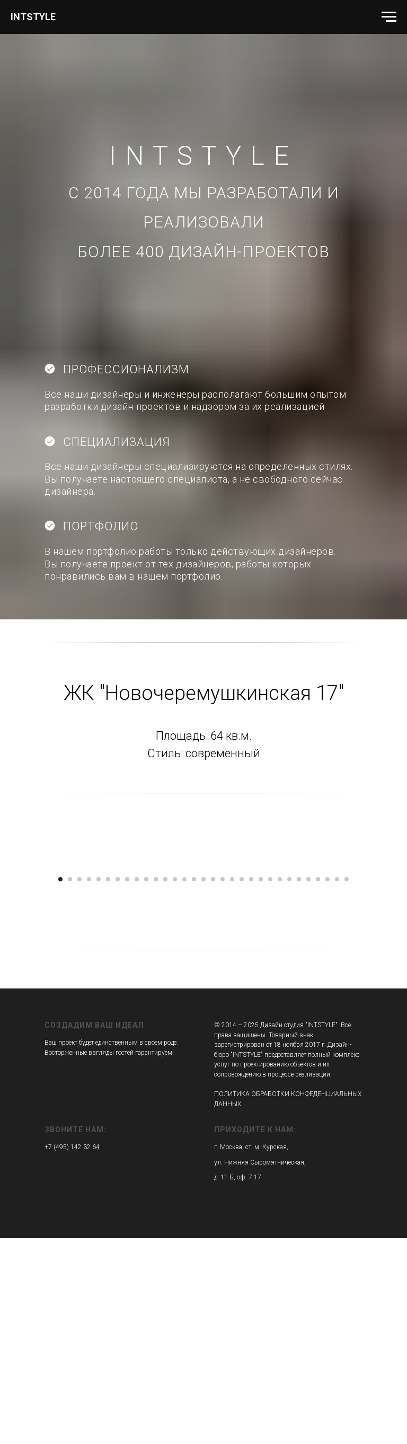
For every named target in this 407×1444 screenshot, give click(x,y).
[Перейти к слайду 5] (98, 1085)
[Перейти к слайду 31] (346, 1085)
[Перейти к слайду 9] (137, 1085)
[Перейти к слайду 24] (280, 1085)
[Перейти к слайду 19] (232, 1085)
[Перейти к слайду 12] (165, 1085)
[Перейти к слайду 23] (270, 1085)
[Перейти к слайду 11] (156, 1085)
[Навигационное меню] (389, 17)
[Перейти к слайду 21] (251, 1085)
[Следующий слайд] (385, 966)
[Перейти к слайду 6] (108, 1085)
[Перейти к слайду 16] (203, 1085)
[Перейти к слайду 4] (89, 1085)
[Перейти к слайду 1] (60, 1085)
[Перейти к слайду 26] (299, 1085)
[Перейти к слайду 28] (318, 1085)
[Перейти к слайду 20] (242, 1085)
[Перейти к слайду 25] (289, 1085)
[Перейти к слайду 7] (118, 1085)
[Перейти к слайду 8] (127, 1085)
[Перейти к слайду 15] (194, 1085)
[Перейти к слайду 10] (146, 1085)
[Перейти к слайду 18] (222, 1085)
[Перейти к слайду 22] (261, 1085)
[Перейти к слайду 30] (337, 1085)
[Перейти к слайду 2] (70, 1085)
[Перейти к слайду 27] (308, 1085)
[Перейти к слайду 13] (175, 1085)
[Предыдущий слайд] (21, 966)
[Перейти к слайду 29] (327, 1085)
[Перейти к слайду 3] (79, 1085)
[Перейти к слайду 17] (213, 1085)
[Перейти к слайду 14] (184, 1085)
